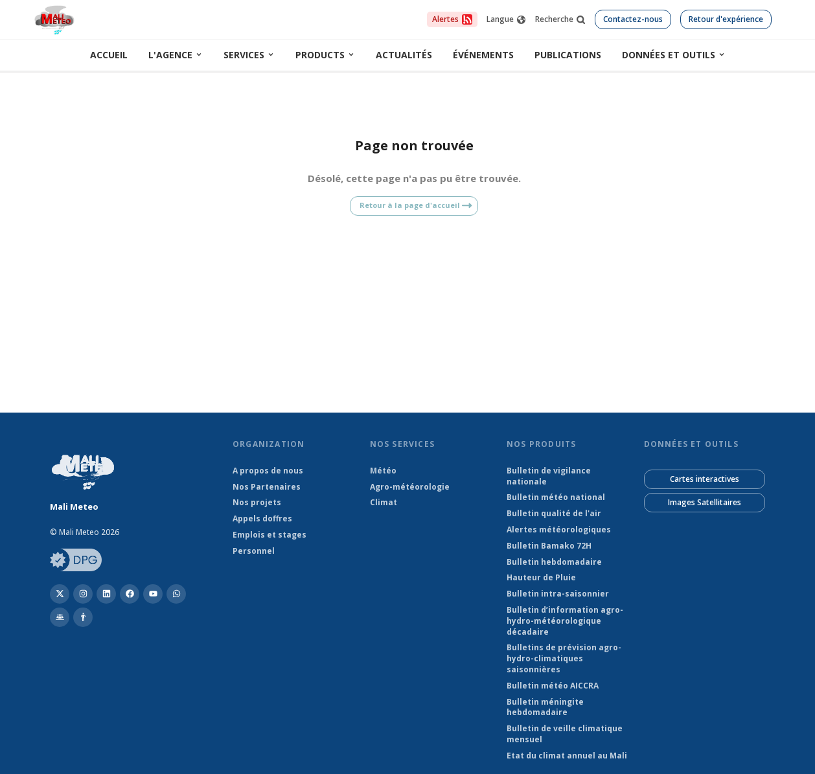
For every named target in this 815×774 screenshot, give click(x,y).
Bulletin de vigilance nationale (549, 476)
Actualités (404, 55)
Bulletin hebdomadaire (554, 562)
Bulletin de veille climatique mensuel (565, 734)
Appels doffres (262, 519)
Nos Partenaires (267, 487)
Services (249, 55)
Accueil (109, 55)
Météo (383, 471)
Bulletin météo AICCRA (553, 686)
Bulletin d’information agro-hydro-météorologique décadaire (565, 621)
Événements (483, 55)
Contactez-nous (633, 19)
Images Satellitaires (704, 502)
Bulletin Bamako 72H (549, 546)
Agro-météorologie (410, 487)
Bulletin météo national (556, 497)
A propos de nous (268, 471)
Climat (383, 502)
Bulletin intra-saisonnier (558, 594)
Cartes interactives (704, 478)
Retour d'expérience (726, 19)
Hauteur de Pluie (541, 578)
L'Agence (175, 55)
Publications (567, 55)
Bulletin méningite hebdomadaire (545, 707)
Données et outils (674, 55)
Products (325, 55)
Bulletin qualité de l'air (554, 513)
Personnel (254, 551)
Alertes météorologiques (559, 530)
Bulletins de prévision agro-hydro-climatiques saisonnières (564, 659)
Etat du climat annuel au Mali (567, 756)
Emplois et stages (269, 535)
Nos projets (257, 502)
